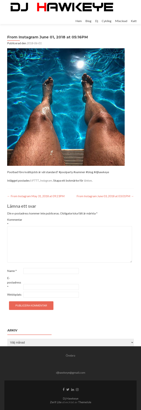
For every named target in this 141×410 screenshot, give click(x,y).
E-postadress (14, 282)
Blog (88, 21)
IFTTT (35, 180)
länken (88, 180)
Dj (96, 21)
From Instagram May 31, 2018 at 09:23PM (36, 196)
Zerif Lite (56, 402)
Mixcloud (121, 21)
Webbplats (14, 294)
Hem (78, 21)
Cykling (106, 21)
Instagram (46, 180)
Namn (12, 270)
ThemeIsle (84, 402)
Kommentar (14, 222)
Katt (134, 21)
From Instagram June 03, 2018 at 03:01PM (105, 196)
